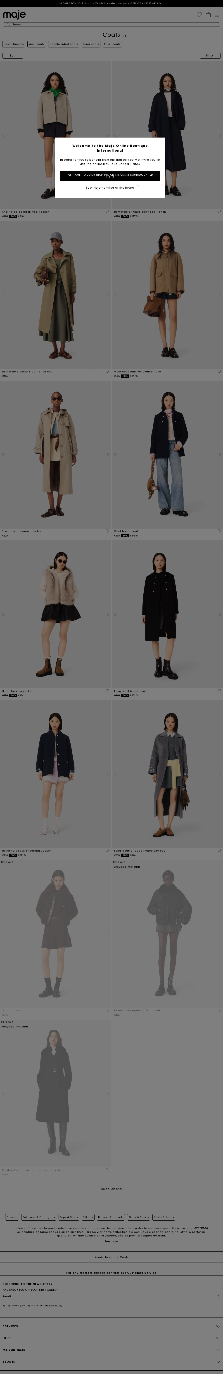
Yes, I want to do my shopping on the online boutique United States (111, 176)
